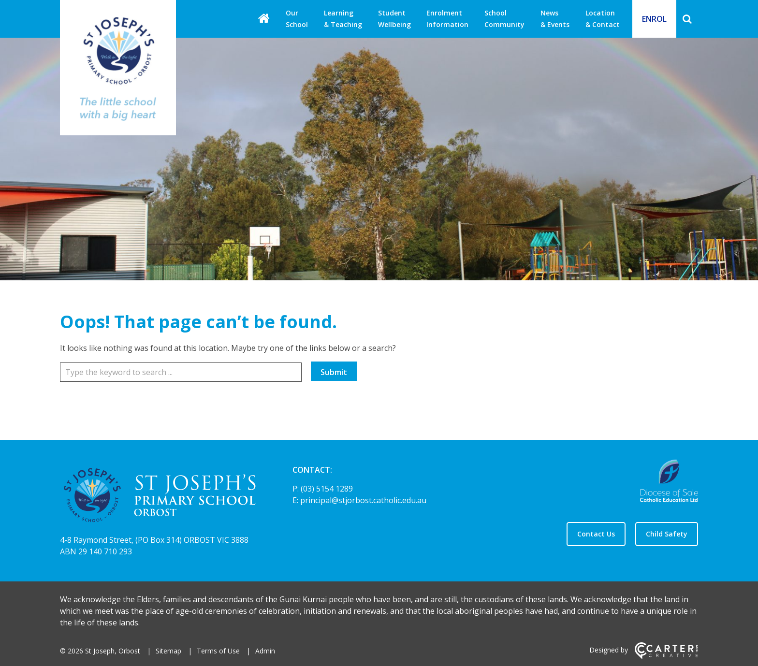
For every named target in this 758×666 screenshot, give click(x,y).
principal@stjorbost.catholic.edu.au (363, 500)
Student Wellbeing (394, 18)
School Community (504, 18)
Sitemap (168, 650)
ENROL (654, 19)
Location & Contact (602, 18)
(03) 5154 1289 (327, 488)
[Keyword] (181, 372)
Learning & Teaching (343, 18)
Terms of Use (218, 650)
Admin (265, 650)
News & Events (554, 18)
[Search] (687, 19)
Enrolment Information (447, 18)
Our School (297, 18)
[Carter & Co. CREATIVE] (666, 656)
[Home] (159, 497)
